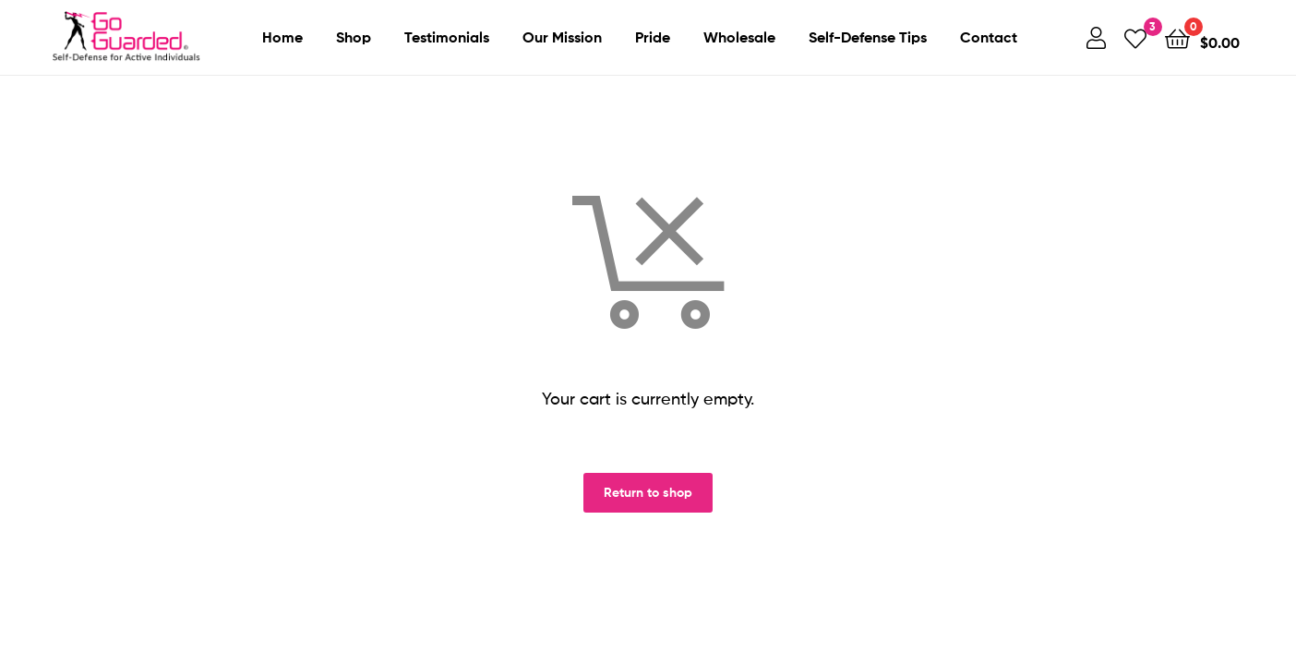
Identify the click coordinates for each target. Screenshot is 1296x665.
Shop (353, 37)
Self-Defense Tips (868, 37)
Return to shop (648, 491)
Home (282, 37)
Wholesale (739, 37)
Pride (652, 37)
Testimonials (446, 37)
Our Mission (562, 37)
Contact (988, 37)
